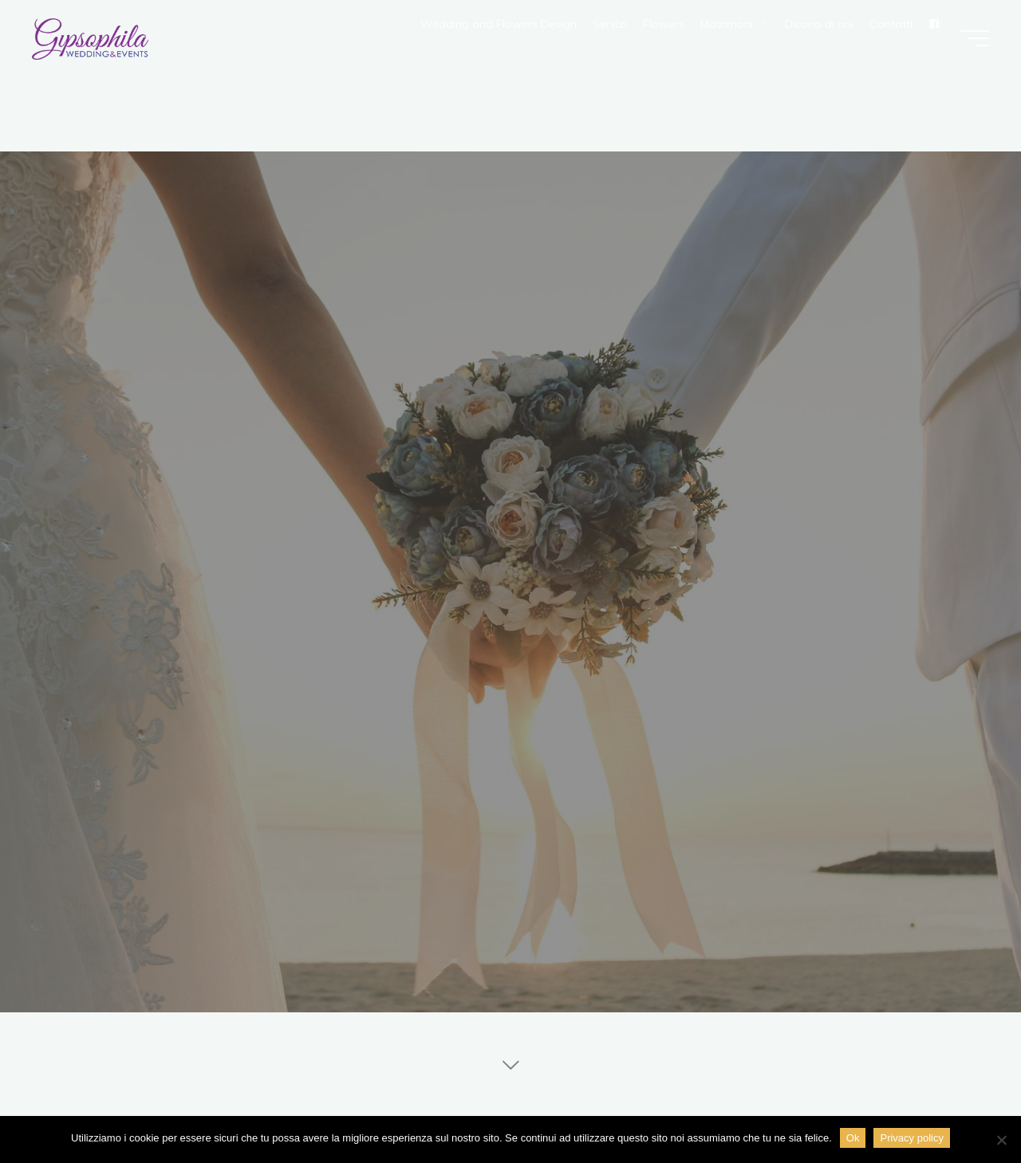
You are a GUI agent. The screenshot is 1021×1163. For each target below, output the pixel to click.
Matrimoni (734, 24)
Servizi (610, 24)
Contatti (891, 24)
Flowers (663, 24)
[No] (1001, 1140)
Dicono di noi (819, 24)
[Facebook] (934, 24)
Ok (853, 1138)
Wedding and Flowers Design (498, 24)
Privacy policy (911, 1138)
